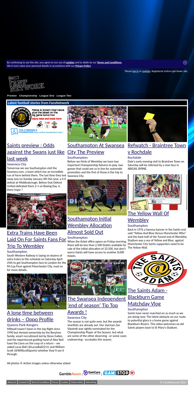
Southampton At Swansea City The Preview (95, 148)
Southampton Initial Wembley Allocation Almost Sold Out (89, 225)
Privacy (55, 382)
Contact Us (24, 382)
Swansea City (16, 164)
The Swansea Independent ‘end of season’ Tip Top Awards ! (96, 305)
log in (135, 71)
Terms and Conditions (109, 62)
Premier (12, 95)
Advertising (91, 382)
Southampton (17, 251)
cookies (70, 62)
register (146, 71)
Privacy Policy (83, 66)
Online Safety (77, 382)
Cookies (64, 382)
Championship (28, 95)
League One (46, 95)
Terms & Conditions (40, 382)
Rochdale (134, 157)
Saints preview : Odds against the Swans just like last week (36, 152)
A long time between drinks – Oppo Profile (30, 316)
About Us (12, 382)
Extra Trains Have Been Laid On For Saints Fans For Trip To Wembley (36, 239)
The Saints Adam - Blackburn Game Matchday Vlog (147, 297)
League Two (64, 95)
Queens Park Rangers (22, 325)
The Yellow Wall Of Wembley (148, 216)
